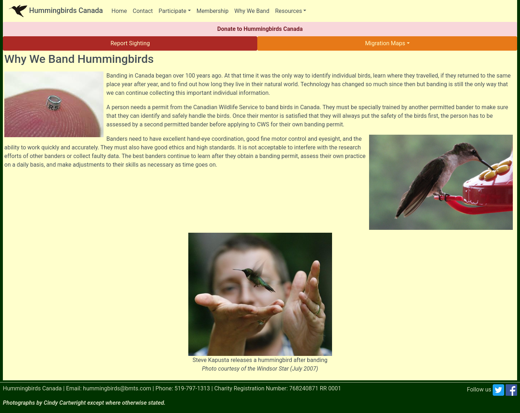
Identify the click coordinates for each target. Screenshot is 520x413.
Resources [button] (288, 11)
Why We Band (251, 11)
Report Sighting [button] (130, 43)
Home (119, 11)
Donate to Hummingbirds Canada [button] (260, 28)
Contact (143, 11)
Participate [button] (172, 11)
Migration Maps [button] (385, 43)
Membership (213, 11)
